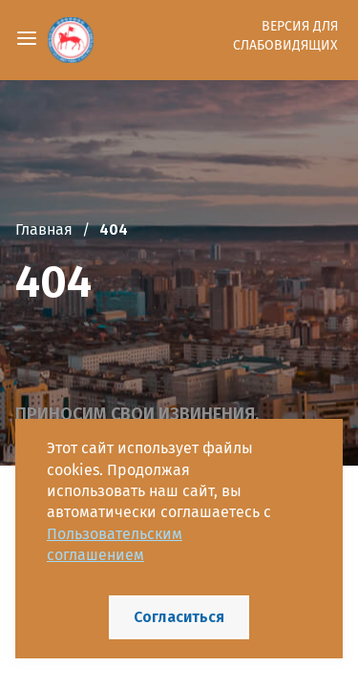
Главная (44, 229)
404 (113, 229)
